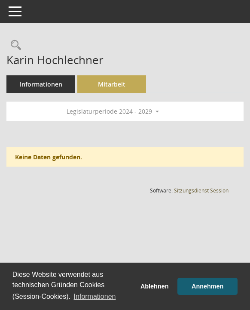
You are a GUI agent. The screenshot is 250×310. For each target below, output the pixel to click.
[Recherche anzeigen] (13, 45)
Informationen (41, 84)
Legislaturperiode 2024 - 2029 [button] (113, 111)
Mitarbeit (111, 84)
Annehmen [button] (207, 286)
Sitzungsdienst (201, 190)
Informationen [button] (95, 296)
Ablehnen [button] (154, 286)
